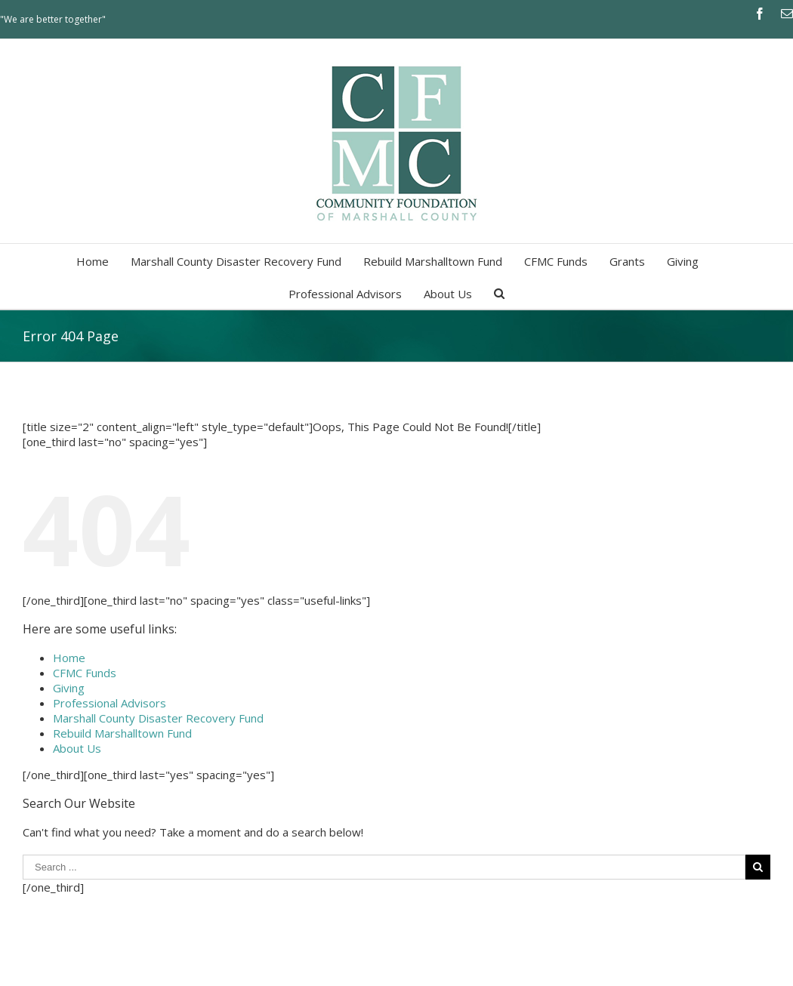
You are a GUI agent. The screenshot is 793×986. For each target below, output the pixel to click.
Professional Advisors (109, 702)
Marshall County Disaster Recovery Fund (158, 718)
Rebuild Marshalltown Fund (122, 733)
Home (69, 657)
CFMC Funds (84, 672)
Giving (69, 687)
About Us (77, 748)
